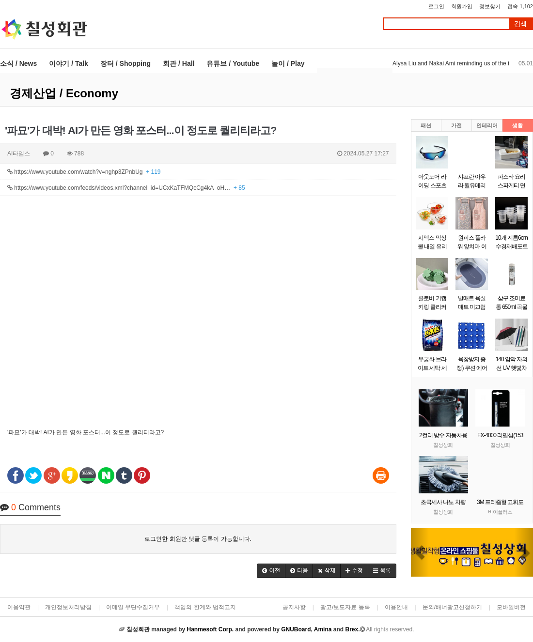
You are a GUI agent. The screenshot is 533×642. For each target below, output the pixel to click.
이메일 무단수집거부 (133, 607)
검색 (520, 24)
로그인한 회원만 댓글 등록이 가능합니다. (197, 538)
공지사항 (294, 607)
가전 (456, 125)
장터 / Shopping (125, 63)
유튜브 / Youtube (232, 63)
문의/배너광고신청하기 (452, 607)
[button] (271, 571)
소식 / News (18, 63)
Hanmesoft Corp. (210, 629)
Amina (323, 629)
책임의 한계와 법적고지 (205, 607)
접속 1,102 (520, 6)
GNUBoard (296, 629)
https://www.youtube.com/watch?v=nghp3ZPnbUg (84, 171)
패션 (426, 125)
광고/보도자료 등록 (345, 607)
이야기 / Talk (68, 63)
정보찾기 (490, 6)
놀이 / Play (287, 63)
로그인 (436, 6)
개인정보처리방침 (68, 607)
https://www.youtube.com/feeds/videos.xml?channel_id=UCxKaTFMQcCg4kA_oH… (126, 187)
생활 (517, 125)
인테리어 (487, 125)
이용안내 (396, 607)
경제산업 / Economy (64, 93)
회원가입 (461, 6)
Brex (351, 629)
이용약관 (19, 607)
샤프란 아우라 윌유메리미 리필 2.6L (472, 185)
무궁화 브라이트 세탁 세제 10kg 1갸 (432, 368)
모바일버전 (511, 607)
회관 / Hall (178, 63)
